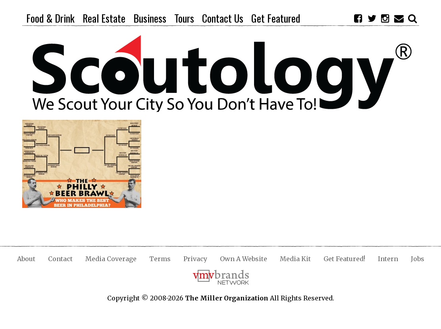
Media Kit (295, 259)
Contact (60, 259)
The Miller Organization (226, 298)
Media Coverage (111, 259)
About (26, 259)
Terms (160, 259)
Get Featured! (344, 259)
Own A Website (243, 259)
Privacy (195, 259)
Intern (388, 259)
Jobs (417, 259)
